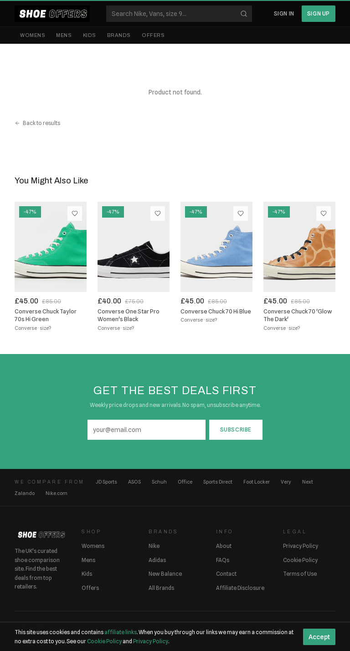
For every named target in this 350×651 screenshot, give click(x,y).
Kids (89, 35)
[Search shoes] (179, 13)
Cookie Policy (300, 560)
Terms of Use (300, 573)
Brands (119, 35)
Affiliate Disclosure (240, 587)
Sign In (284, 13)
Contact (226, 573)
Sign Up (318, 13)
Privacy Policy (300, 545)
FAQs (222, 560)
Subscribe (236, 429)
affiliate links (120, 632)
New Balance (165, 573)
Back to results (37, 123)
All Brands (161, 587)
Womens (32, 35)
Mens (64, 35)
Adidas (157, 560)
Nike (154, 545)
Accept (319, 637)
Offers (153, 35)
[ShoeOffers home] (52, 13)
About (224, 545)
